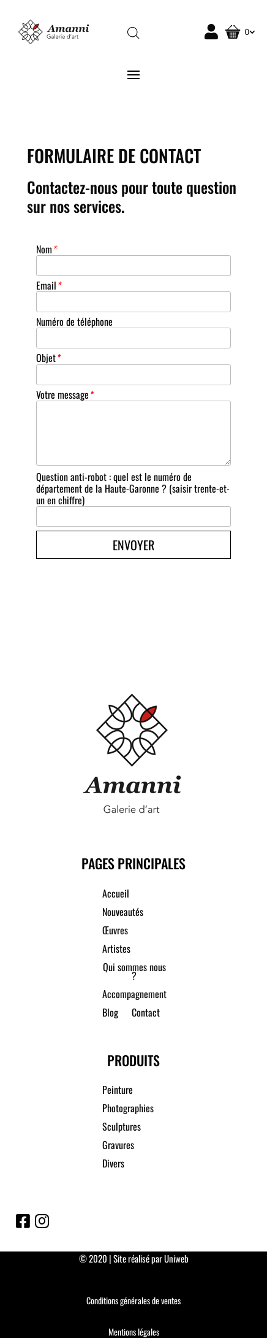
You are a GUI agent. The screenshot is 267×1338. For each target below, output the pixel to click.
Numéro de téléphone (74, 322)
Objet (47, 358)
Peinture (117, 1091)
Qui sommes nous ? (134, 973)
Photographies (128, 1109)
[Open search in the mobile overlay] (133, 32)
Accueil (115, 895)
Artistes (116, 950)
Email (48, 285)
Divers (113, 1165)
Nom (46, 249)
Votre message (64, 395)
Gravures (118, 1146)
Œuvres (115, 931)
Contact (146, 1014)
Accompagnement (134, 995)
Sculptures (121, 1128)
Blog (110, 1014)
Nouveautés (122, 913)
